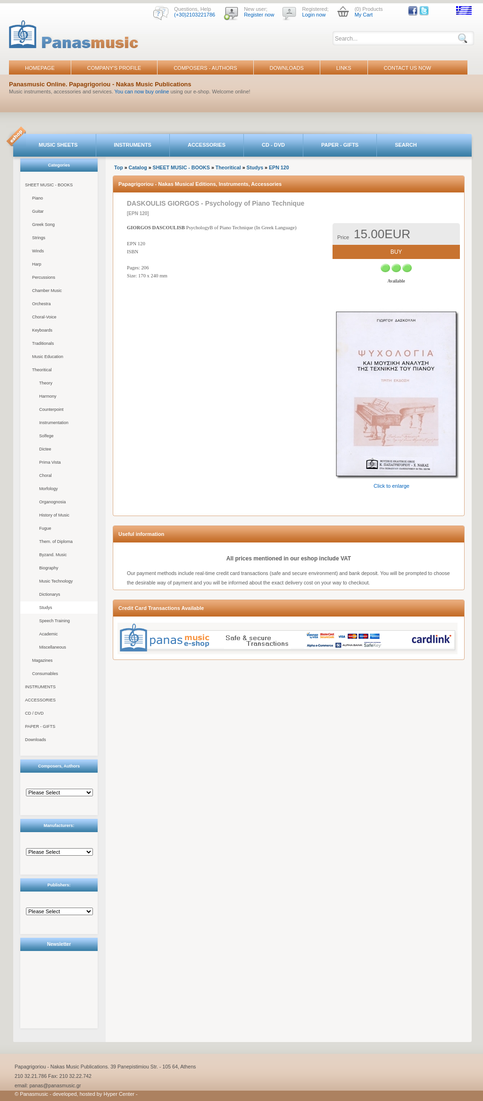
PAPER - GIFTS (339, 145)
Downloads (35, 739)
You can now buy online (142, 91)
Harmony (48, 396)
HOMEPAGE (40, 68)
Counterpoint (51, 409)
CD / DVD (34, 713)
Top (118, 167)
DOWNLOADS (287, 68)
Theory (45, 383)
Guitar (38, 211)
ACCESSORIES (206, 145)
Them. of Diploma (56, 541)
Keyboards (42, 330)
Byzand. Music (53, 554)
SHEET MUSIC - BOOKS (49, 185)
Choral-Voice (44, 317)
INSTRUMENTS (132, 145)
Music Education (47, 356)
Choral (45, 475)
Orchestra (41, 303)
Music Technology (56, 581)
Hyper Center (119, 1094)
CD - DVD (273, 145)
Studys (45, 607)
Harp (37, 264)
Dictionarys (49, 594)
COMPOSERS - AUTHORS (205, 68)
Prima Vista (50, 462)
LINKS (343, 68)
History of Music (54, 515)
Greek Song (43, 224)
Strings (38, 237)
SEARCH (405, 145)
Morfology (48, 488)
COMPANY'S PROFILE (114, 68)
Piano (37, 198)
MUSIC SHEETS (58, 145)
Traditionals (43, 343)
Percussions (43, 277)
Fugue (45, 528)
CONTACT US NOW (407, 68)
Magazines (42, 660)
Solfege (46, 436)
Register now (259, 14)
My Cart (364, 14)
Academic (48, 634)
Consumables (45, 673)
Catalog (138, 167)
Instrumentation (53, 422)
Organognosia (52, 502)
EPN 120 (279, 167)
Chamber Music (47, 290)
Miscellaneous (52, 647)
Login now (313, 14)
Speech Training (54, 620)
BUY (396, 252)
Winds (38, 251)
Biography (48, 568)
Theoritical (42, 369)
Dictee (45, 449)
